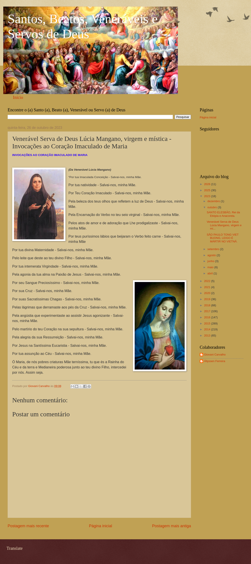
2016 (207, 317)
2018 (207, 305)
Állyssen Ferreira (214, 361)
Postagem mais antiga (171, 526)
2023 (207, 196)
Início (18, 97)
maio (210, 267)
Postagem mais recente (28, 526)
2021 (207, 287)
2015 (207, 323)
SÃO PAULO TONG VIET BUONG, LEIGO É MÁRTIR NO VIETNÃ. (223, 238)
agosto (212, 255)
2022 (207, 281)
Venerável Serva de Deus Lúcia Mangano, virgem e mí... (224, 225)
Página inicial (100, 526)
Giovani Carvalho (215, 354)
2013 (207, 335)
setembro (213, 249)
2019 (207, 299)
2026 (207, 184)
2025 (207, 190)
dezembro (214, 201)
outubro (212, 207)
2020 (207, 293)
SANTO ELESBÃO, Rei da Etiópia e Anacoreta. (223, 214)
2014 (207, 329)
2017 (207, 311)
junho (211, 261)
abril (210, 273)
